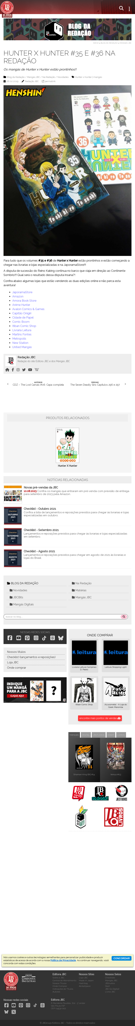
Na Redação (48, 77)
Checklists (110, 977)
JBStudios (110, 983)
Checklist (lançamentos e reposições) (31, 657)
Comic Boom (21, 321)
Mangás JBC (125, 43)
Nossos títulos (16, 652)
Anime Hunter (21, 305)
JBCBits (16, 597)
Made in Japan (86, 980)
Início (96, 43)
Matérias (79, 590)
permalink (50, 81)
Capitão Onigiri (21, 313)
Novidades (63, 77)
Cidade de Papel (23, 317)
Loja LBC (83, 977)
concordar (121, 958)
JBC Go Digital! (112, 989)
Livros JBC (110, 991)
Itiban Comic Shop (24, 326)
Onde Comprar (60, 986)
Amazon (17, 296)
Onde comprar (16, 667)
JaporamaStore (22, 292)
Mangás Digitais (22, 604)
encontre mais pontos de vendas (99, 718)
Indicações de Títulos (63, 989)
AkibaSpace (85, 986)
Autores (56, 991)
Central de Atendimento (64, 980)
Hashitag (83, 983)
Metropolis (19, 338)
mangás (97, 77)
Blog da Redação (109, 43)
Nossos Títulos (59, 983)
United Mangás (22, 347)
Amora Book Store (24, 300)
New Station (20, 343)
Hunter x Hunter (83, 77)
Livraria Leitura (21, 330)
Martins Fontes (21, 334)
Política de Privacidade (63, 960)
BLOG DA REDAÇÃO (22, 583)
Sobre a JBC (58, 977)
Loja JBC (12, 662)
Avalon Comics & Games (28, 309)
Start (107, 986)
